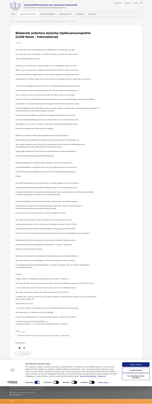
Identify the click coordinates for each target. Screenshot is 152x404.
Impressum (102, 394)
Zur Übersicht (24, 354)
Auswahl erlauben (136, 388)
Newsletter (88, 15)
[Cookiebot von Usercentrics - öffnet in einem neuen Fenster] (12, 400)
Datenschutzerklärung (88, 394)
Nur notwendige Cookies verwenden (135, 394)
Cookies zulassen (136, 382)
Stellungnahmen (62, 15)
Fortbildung (77, 15)
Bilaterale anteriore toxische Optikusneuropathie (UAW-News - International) (43, 336)
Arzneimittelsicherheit (26, 15)
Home (12, 21)
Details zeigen (103, 400)
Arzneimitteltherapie (46, 15)
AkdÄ (13, 15)
